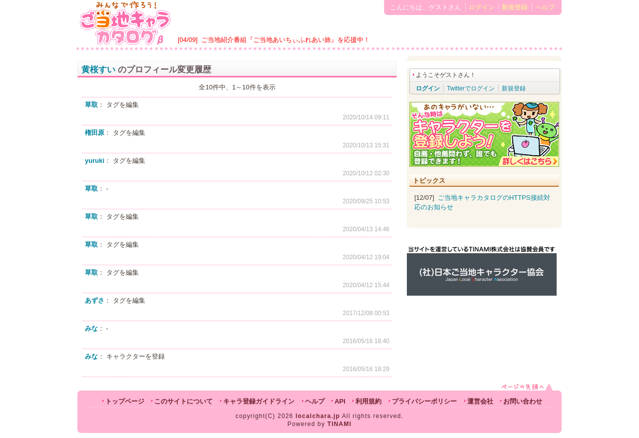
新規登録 (515, 7)
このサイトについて (183, 401)
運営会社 (480, 401)
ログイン (482, 7)
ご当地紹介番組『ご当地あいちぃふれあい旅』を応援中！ (285, 39)
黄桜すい (98, 69)
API (339, 401)
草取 (91, 104)
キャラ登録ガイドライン (259, 401)
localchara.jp (318, 416)
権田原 (94, 132)
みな (91, 328)
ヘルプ (545, 7)
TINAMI (339, 424)
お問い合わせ (522, 401)
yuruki (94, 160)
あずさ (94, 300)
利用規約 (368, 401)
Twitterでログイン (470, 88)
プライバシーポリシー (424, 401)
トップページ (124, 401)
